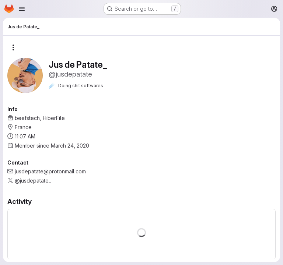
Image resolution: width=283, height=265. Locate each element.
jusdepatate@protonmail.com (50, 171)
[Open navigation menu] (22, 9)
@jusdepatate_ (33, 180)
